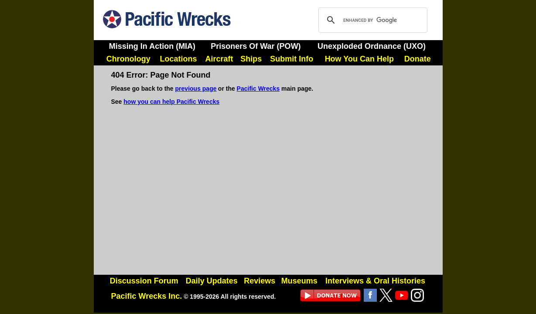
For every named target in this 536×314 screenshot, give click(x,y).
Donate (417, 59)
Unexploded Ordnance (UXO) (372, 46)
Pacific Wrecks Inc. (146, 296)
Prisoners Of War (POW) (255, 46)
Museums (299, 280)
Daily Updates (212, 280)
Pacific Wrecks (258, 88)
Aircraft (219, 59)
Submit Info (291, 59)
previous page (196, 88)
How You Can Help (359, 59)
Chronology (128, 59)
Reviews (259, 280)
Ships (251, 59)
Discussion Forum (144, 280)
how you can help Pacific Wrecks (171, 101)
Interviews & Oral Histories (375, 280)
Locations (178, 59)
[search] (371, 20)
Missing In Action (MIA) (152, 46)
